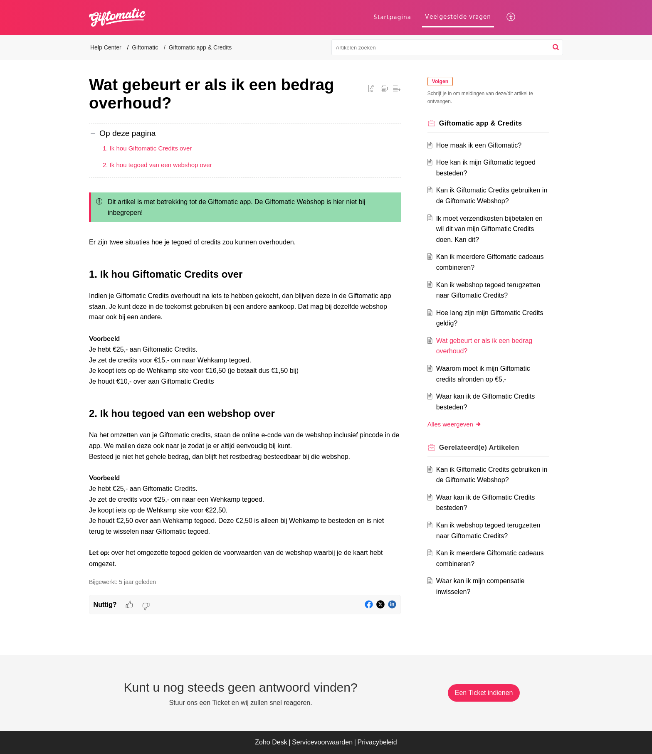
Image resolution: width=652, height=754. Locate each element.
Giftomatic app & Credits (200, 47)
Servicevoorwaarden (322, 742)
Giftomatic (145, 47)
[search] (447, 47)
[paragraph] (245, 378)
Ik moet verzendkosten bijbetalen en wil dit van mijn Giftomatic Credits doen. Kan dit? (489, 229)
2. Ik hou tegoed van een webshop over (157, 164)
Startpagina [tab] (392, 17)
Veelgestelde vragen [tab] (458, 16)
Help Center (105, 47)
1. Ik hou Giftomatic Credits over (147, 148)
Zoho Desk (271, 742)
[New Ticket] (484, 692)
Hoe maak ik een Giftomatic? (478, 145)
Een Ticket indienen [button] (484, 692)
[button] (511, 17)
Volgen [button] (440, 81)
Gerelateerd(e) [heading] (479, 447)
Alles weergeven (454, 424)
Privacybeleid (377, 742)
